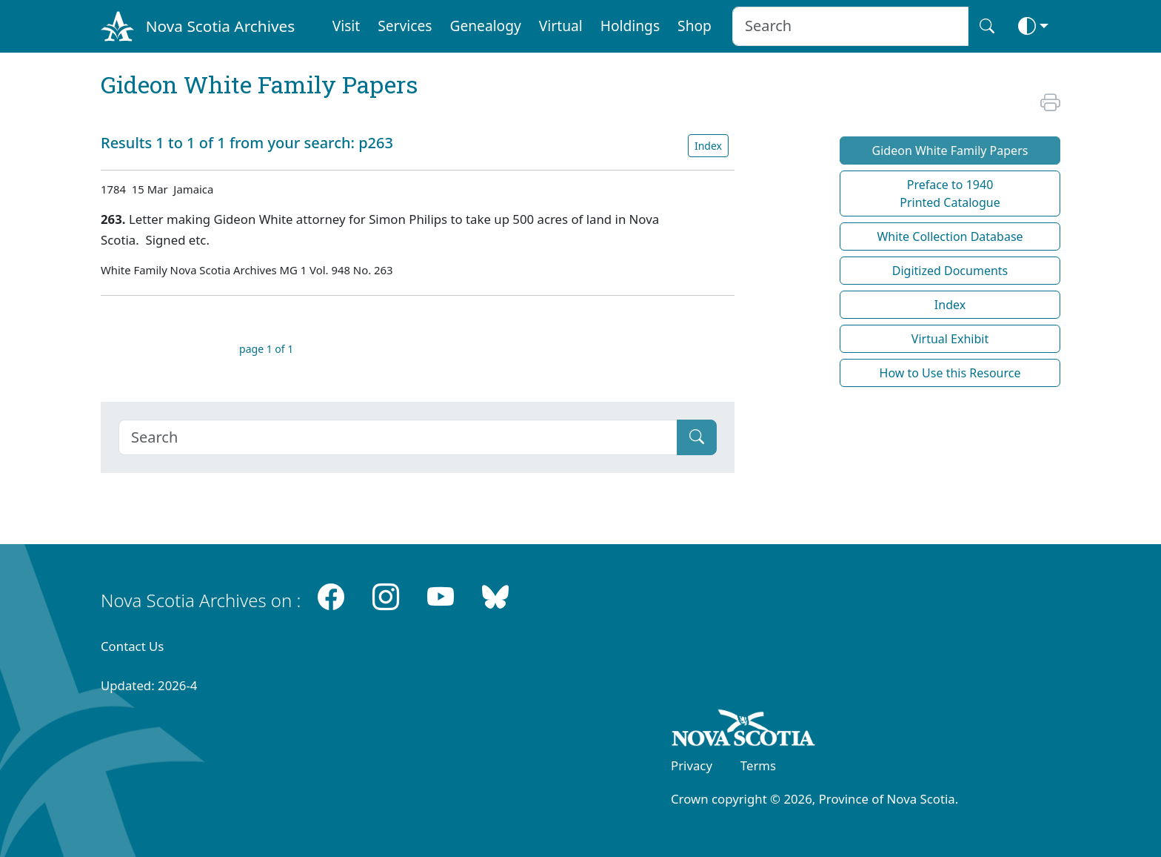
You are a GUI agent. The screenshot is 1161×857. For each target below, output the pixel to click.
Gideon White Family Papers (950, 150)
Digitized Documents (950, 270)
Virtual (561, 26)
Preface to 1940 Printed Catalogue (950, 193)
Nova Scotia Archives (220, 26)
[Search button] (987, 26)
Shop (694, 26)
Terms (758, 765)
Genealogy (485, 26)
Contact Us (132, 646)
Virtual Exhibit (949, 339)
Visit (346, 26)
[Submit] (697, 437)
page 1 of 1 (266, 349)
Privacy (691, 765)
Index (708, 146)
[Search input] (850, 26)
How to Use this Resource (950, 373)
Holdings (630, 26)
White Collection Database (950, 236)
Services (405, 26)
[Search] (397, 437)
